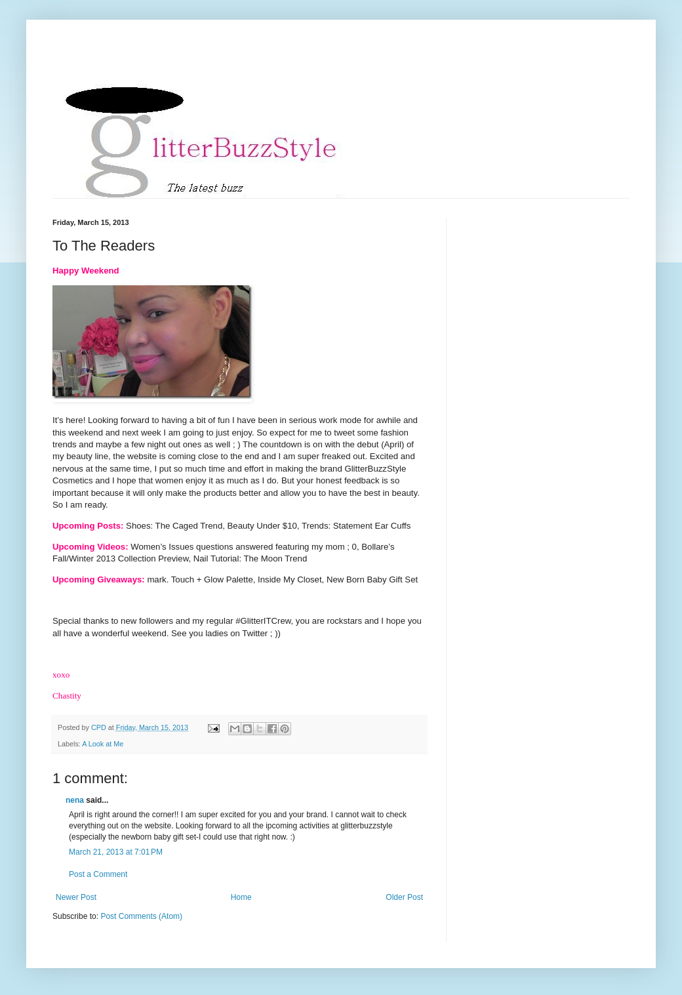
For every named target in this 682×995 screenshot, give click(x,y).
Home (241, 897)
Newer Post (76, 897)
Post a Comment (98, 874)
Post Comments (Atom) (141, 916)
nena (75, 800)
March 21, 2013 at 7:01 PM (116, 852)
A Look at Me (102, 744)
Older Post (404, 897)
